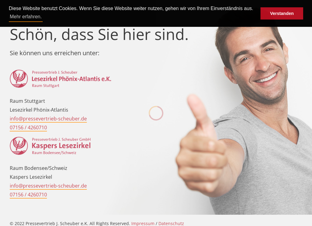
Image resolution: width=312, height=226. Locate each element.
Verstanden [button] (282, 13)
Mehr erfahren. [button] (26, 16)
